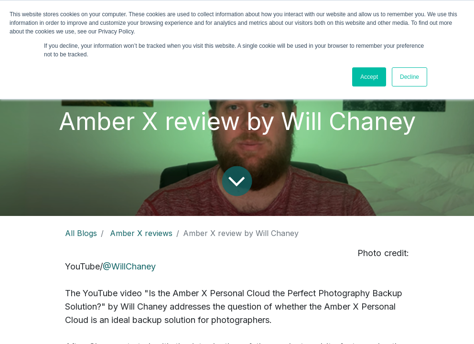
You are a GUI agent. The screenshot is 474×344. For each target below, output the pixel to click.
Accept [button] (369, 77)
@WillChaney (129, 266)
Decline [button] (409, 77)
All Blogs (81, 233)
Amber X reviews (141, 233)
